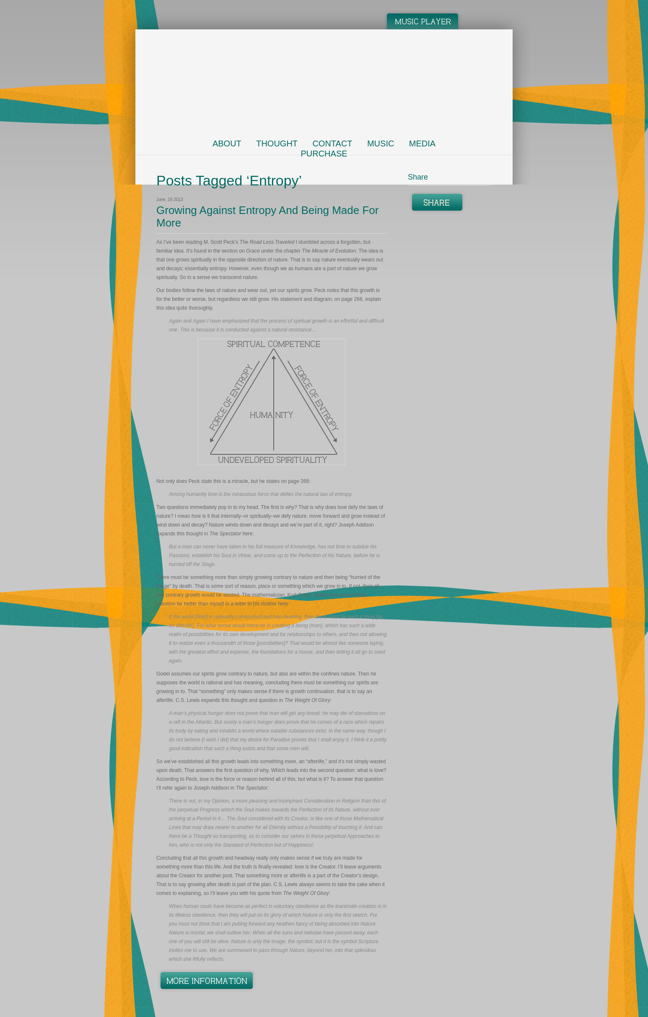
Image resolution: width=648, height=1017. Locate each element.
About (227, 143)
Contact (332, 143)
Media (422, 143)
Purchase (324, 153)
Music (380, 143)
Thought (277, 143)
